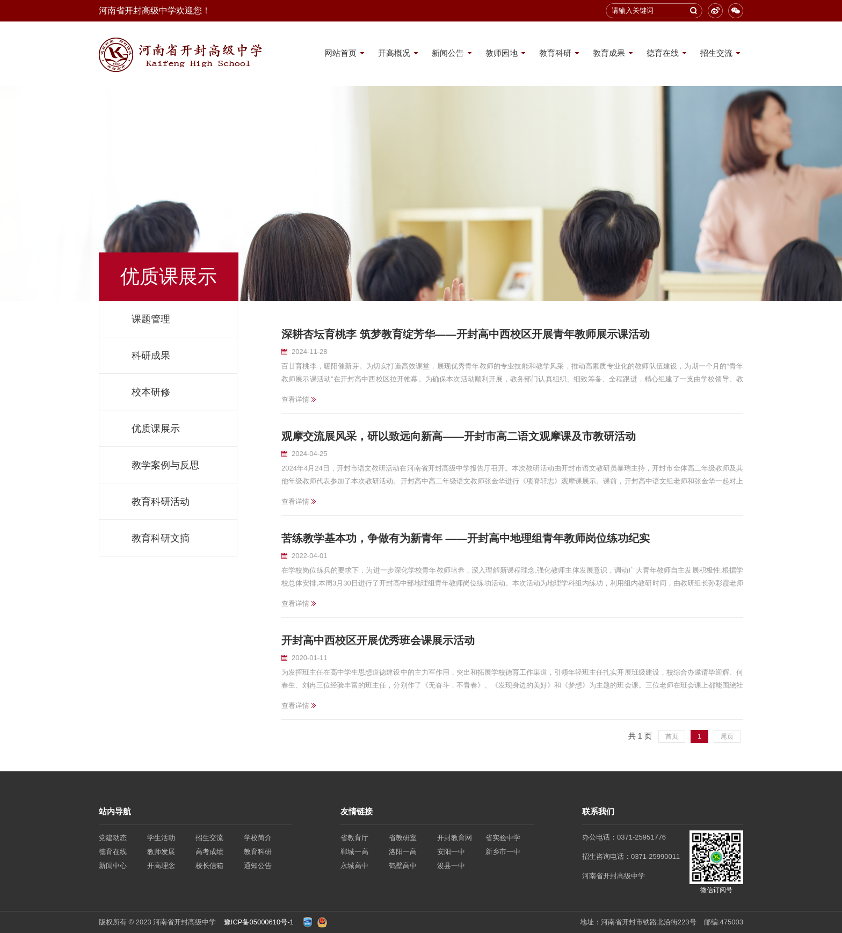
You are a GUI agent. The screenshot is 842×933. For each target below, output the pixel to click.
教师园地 (501, 52)
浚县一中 (451, 866)
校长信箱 (209, 866)
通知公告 (258, 866)
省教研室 (403, 838)
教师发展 (161, 852)
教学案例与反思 (165, 465)
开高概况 (394, 52)
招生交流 (716, 52)
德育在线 (663, 52)
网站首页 (340, 52)
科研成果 (151, 355)
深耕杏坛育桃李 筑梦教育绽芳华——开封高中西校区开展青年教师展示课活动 (465, 334)
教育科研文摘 (161, 538)
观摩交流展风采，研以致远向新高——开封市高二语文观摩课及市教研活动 (458, 436)
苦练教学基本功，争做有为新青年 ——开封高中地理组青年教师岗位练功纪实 (465, 538)
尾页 (727, 736)
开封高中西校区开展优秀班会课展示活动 (378, 640)
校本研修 (151, 392)
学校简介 (258, 838)
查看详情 (295, 399)
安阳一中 (451, 852)
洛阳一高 (403, 852)
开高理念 (161, 866)
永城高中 (354, 866)
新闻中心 (113, 866)
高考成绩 (209, 852)
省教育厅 (354, 838)
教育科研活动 (161, 501)
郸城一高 (354, 852)
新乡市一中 (502, 852)
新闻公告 (448, 52)
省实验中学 (502, 838)
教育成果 (609, 52)
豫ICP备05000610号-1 (259, 922)
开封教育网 (454, 838)
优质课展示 (156, 428)
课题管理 (151, 319)
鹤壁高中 (403, 866)
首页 (671, 736)
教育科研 (555, 52)
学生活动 (161, 838)
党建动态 (113, 838)
